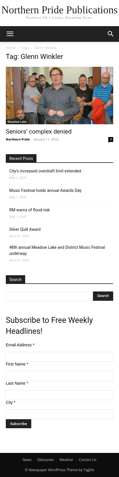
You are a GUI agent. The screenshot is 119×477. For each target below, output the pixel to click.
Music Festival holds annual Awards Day (45, 190)
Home (11, 47)
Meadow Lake (17, 122)
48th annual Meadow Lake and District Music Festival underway (57, 250)
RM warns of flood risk (29, 210)
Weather (66, 459)
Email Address (20, 345)
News (27, 459)
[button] (10, 34)
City (10, 402)
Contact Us (87, 459)
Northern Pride (18, 139)
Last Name (17, 383)
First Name (17, 364)
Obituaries (45, 459)
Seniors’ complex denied (39, 131)
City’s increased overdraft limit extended (45, 171)
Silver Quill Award (25, 229)
